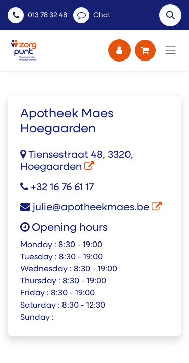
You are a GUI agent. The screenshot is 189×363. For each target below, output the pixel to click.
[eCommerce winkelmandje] (145, 50)
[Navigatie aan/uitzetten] (171, 50)
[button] (170, 15)
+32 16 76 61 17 (57, 188)
